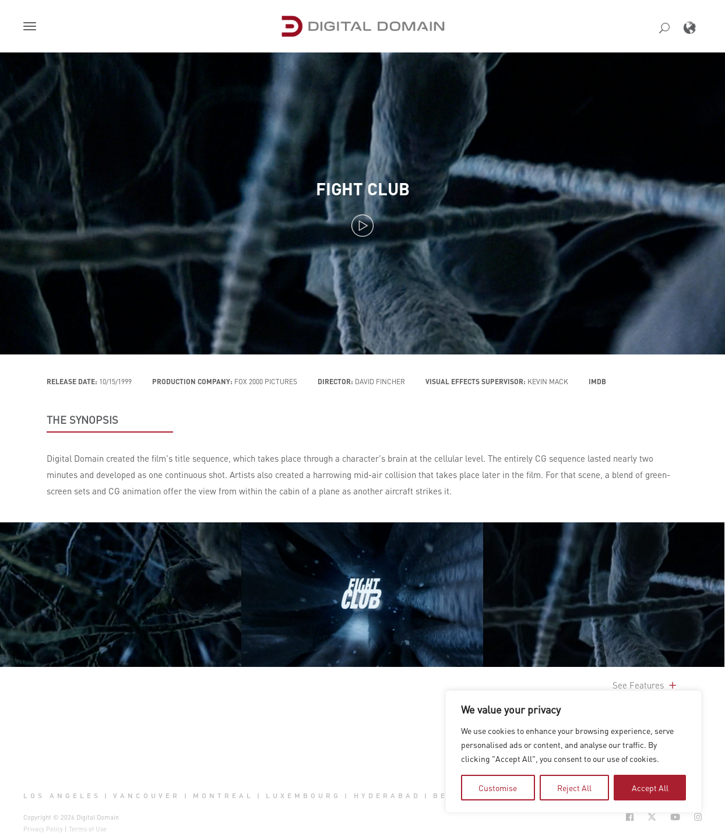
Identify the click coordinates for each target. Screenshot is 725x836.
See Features (645, 685)
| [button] (107, 796)
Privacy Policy (43, 829)
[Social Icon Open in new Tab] (630, 817)
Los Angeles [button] (62, 796)
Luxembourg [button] (303, 796)
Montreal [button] (223, 796)
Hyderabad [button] (387, 796)
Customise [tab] (497, 787)
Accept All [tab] (650, 787)
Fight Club (363, 188)
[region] (573, 751)
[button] (32, 27)
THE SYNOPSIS (82, 420)
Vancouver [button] (146, 796)
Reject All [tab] (574, 787)
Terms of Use (88, 829)
